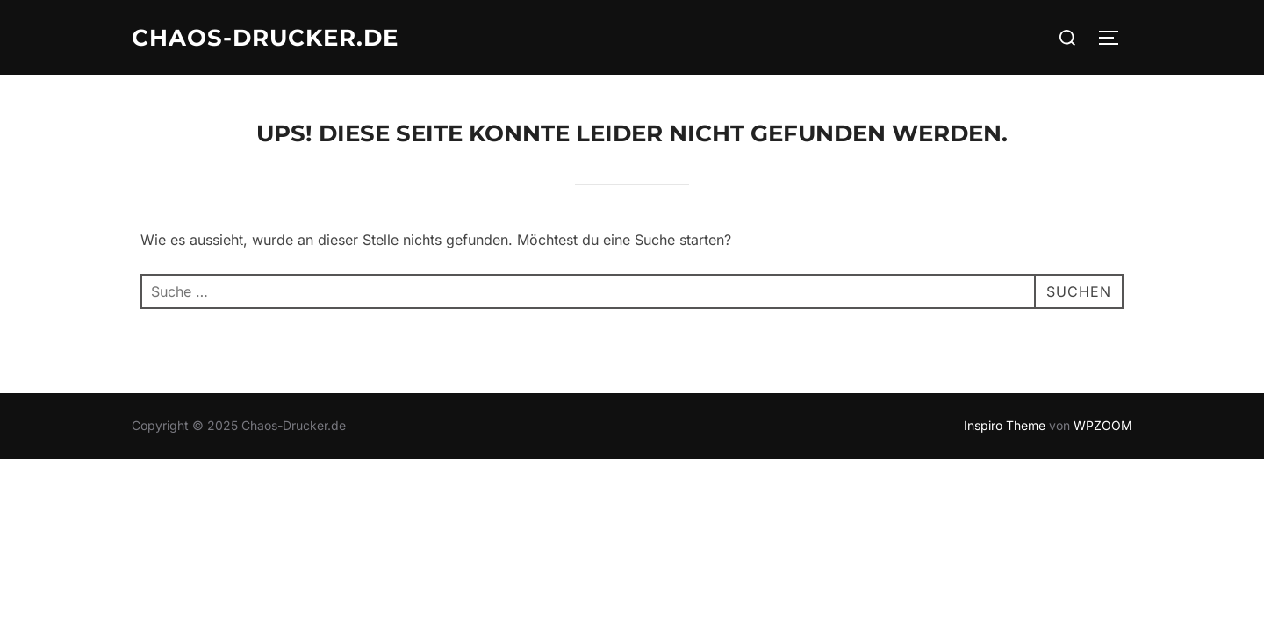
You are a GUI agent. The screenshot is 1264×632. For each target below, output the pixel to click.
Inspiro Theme (1004, 425)
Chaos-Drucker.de (265, 38)
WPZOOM (1103, 425)
